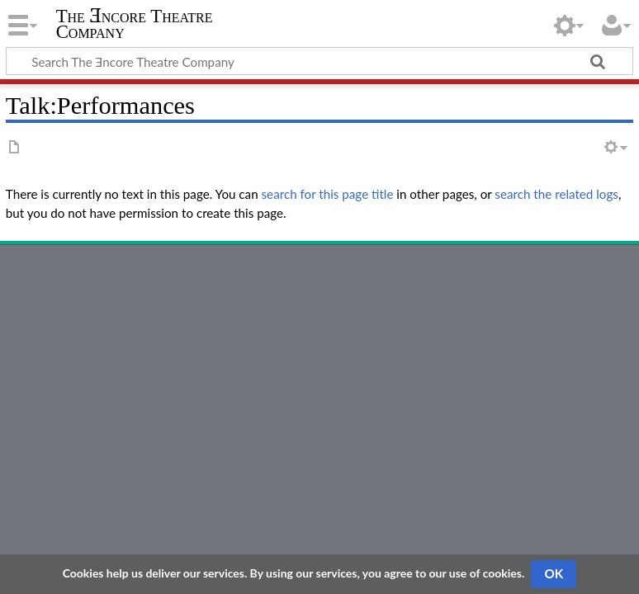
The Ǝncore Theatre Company (134, 24)
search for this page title (328, 193)
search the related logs (556, 193)
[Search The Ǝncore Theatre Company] (319, 61)
